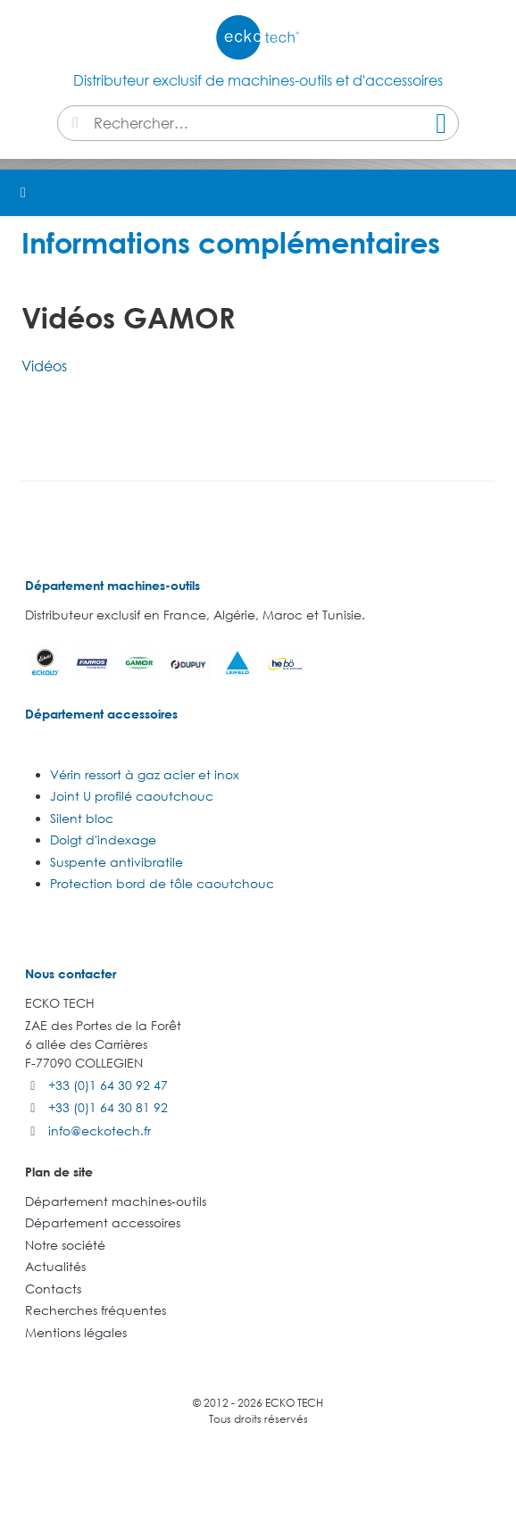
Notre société (65, 1244)
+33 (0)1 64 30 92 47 (108, 1085)
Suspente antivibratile (116, 861)
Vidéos (44, 366)
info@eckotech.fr (99, 1130)
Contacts (53, 1288)
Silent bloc (81, 818)
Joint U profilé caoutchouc (131, 795)
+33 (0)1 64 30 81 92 (108, 1107)
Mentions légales (76, 1332)
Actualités (55, 1266)
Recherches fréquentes (95, 1310)
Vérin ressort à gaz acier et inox (144, 774)
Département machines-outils (112, 585)
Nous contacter (70, 973)
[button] (493, 193)
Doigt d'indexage (103, 839)
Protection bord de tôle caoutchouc (162, 883)
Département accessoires (101, 713)
